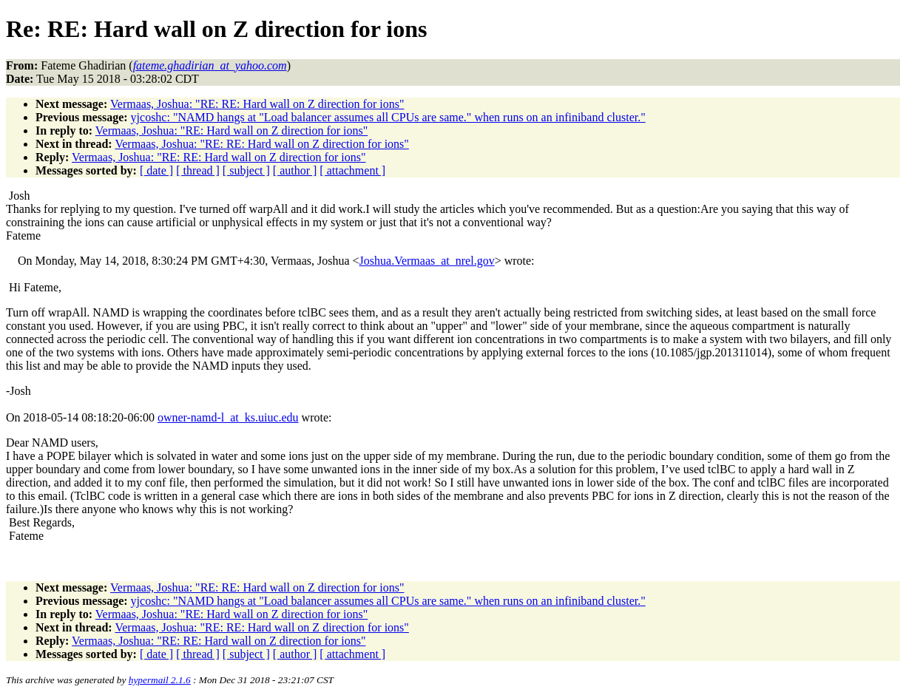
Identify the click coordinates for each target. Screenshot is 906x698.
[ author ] (295, 170)
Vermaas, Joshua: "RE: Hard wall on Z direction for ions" (231, 130)
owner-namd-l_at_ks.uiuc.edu (228, 417)
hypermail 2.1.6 (160, 679)
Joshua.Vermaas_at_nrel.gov (427, 260)
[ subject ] (246, 170)
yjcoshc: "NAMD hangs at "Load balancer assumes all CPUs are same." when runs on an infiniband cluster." (388, 117)
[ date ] (156, 170)
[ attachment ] (352, 170)
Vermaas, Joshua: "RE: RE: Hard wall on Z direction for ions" (257, 104)
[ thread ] (198, 170)
